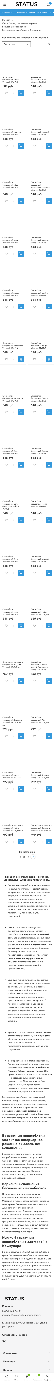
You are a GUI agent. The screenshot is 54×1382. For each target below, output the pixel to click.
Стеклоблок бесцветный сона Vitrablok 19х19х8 (10, 612)
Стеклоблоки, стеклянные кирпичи (31, 12)
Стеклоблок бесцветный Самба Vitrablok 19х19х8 (39, 451)
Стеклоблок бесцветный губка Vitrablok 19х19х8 (10, 185)
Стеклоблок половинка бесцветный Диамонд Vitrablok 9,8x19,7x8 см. (41, 828)
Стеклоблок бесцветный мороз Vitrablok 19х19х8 (10, 293)
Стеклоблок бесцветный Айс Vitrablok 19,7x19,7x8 (40, 720)
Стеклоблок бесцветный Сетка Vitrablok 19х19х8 (10, 559)
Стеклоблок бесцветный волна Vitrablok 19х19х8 (10, 79)
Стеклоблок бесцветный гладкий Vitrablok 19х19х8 (40, 132)
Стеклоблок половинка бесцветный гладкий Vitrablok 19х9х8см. (12, 665)
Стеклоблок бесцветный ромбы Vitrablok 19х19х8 (39, 293)
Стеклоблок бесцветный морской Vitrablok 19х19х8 (40, 559)
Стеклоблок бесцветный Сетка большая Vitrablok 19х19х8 (10, 505)
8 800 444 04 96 (11, 1311)
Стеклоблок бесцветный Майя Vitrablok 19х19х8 (39, 504)
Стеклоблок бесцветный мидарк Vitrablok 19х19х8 (40, 240)
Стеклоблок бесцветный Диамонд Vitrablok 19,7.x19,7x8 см (12, 721)
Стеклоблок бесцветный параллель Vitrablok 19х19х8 (12, 346)
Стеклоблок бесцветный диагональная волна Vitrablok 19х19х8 (40, 186)
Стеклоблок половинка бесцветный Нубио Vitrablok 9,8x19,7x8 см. (12, 828)
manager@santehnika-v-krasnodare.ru (21, 1315)
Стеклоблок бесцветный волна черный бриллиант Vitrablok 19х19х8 (39, 666)
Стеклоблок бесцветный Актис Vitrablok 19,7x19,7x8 (11, 775)
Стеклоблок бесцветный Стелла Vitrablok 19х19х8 (39, 398)
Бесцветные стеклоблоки (14, 26)
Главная (6, 19)
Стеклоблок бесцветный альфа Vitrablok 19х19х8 (39, 346)
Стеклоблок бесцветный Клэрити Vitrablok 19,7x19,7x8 (40, 775)
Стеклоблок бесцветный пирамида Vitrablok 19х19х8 (12, 398)
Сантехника (7, 12)
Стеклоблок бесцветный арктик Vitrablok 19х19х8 (39, 79)
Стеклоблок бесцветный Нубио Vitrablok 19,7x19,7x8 (40, 612)
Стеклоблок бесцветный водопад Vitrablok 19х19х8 (11, 132)
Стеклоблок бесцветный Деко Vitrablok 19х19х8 (10, 451)
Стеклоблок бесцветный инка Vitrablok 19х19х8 (10, 240)
